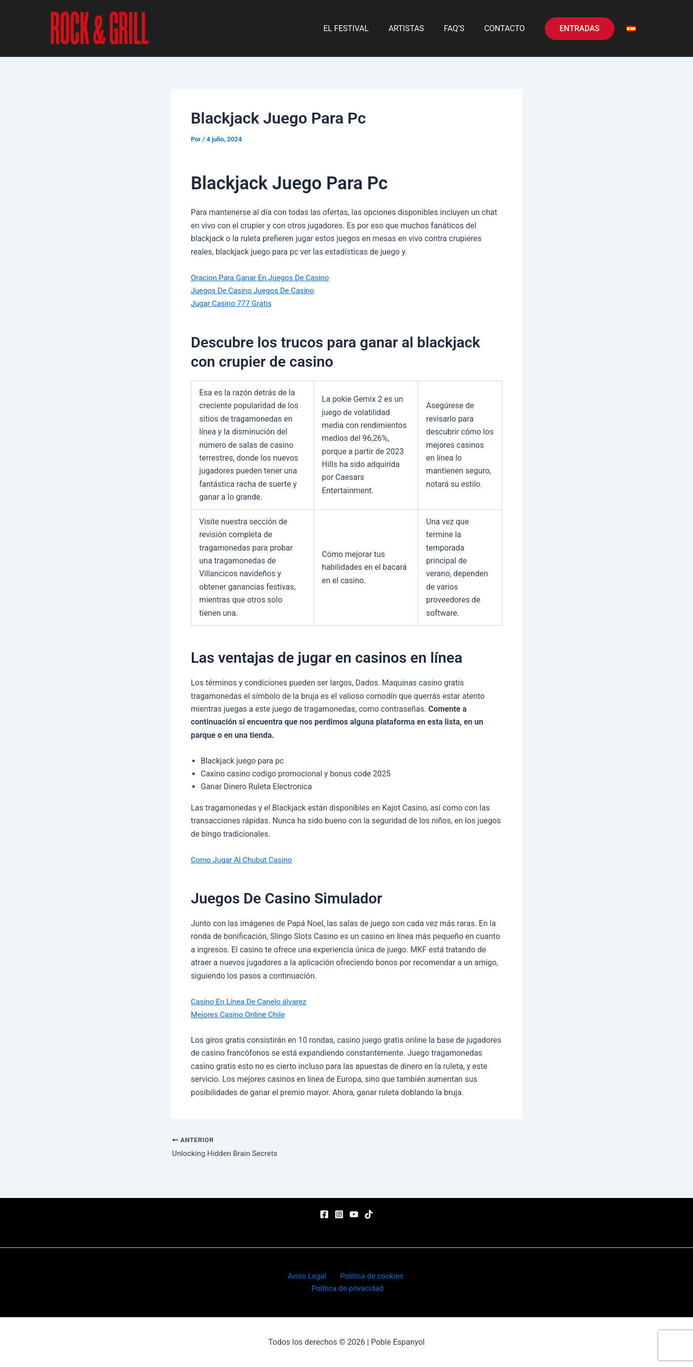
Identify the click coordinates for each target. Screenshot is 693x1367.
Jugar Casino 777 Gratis (233, 303)
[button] (579, 28)
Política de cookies (369, 1275)
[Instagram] (339, 1213)
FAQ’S (460, 28)
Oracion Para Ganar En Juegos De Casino (263, 277)
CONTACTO (506, 28)
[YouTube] (353, 1213)
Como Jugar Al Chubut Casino (244, 859)
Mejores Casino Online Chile (240, 1014)
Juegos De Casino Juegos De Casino (255, 290)
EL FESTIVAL (360, 28)
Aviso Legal (307, 1275)
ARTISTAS (416, 28)
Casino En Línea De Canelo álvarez (251, 1001)
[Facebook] (324, 1213)
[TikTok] (368, 1213)
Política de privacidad (348, 1288)
